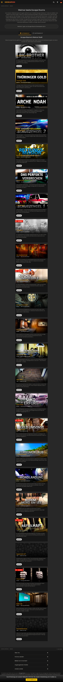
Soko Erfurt (19, 404)
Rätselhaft (19, 529)
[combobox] (57, 2)
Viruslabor (19, 230)
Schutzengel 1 (20, 205)
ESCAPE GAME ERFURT (25, 231)
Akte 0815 (19, 379)
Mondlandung (20, 479)
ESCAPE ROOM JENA (24, 281)
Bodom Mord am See (23, 504)
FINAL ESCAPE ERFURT (25, 256)
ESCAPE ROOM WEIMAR (26, 82)
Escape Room (22, 673)
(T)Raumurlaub (21, 454)
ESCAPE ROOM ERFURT (25, 356)
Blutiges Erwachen (22, 305)
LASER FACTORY (23, 381)
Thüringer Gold (21, 81)
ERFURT (17, 231)
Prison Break (20, 579)
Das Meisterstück (21, 629)
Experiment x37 (21, 554)
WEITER (19, 91)
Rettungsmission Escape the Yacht (27, 155)
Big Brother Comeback (23, 56)
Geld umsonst (20, 429)
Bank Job (19, 604)
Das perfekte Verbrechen (24, 180)
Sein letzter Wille (21, 355)
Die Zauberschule (21, 255)
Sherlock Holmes (21, 330)
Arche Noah (20, 105)
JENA (17, 281)
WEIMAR (18, 82)
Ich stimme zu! (31, 679)
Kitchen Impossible (22, 280)
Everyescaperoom (4, 6)
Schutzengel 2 (20, 130)
